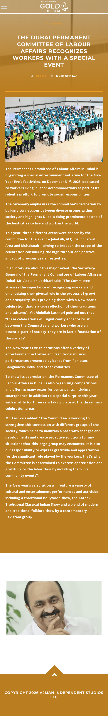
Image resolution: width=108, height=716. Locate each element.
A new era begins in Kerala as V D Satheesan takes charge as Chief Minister (48, 643)
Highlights (54, 23)
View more (54, 607)
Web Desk (41, 75)
